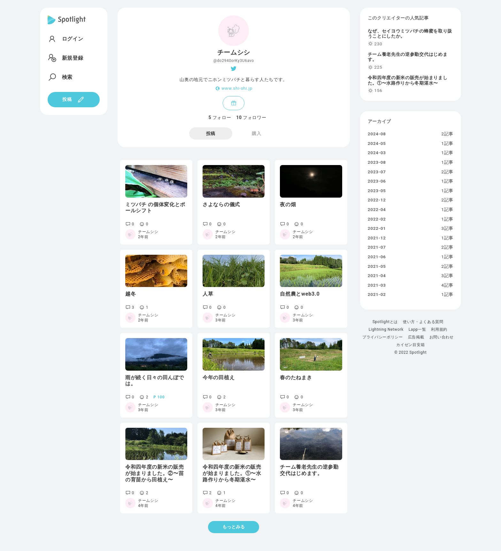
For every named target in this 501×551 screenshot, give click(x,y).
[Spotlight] (67, 24)
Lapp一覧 (417, 329)
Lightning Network (386, 329)
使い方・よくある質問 (423, 322)
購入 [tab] (256, 133)
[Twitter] (234, 68)
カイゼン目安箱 (410, 345)
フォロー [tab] (219, 117)
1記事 (447, 143)
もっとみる (233, 526)
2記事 (447, 134)
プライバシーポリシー (382, 337)
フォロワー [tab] (251, 117)
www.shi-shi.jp (236, 88)
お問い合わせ (441, 337)
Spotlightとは (385, 322)
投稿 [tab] (210, 133)
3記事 (447, 228)
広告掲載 (416, 337)
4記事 (447, 285)
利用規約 (439, 329)
